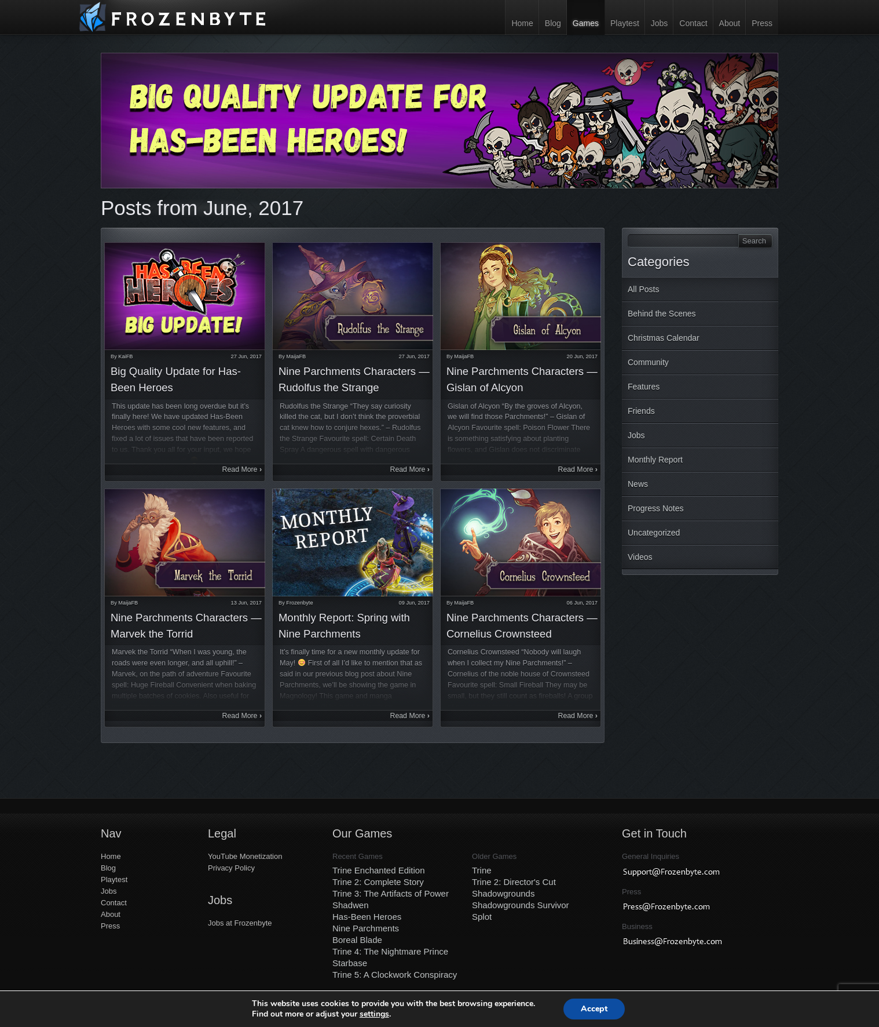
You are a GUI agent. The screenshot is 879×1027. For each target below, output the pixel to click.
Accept (594, 1008)
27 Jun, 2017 (246, 356)
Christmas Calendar (663, 338)
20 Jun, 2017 (582, 356)
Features (644, 386)
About (730, 23)
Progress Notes (655, 508)
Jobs (659, 23)
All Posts (643, 289)
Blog (553, 23)
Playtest (624, 23)
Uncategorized (654, 532)
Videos (640, 557)
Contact (693, 23)
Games (586, 23)
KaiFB (125, 356)
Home (522, 23)
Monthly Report (655, 459)
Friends (641, 411)
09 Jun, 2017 (414, 603)
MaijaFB (296, 356)
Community (648, 362)
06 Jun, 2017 (582, 603)
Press (762, 23)
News (638, 484)
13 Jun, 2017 (246, 603)
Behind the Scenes (662, 313)
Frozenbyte (299, 603)
